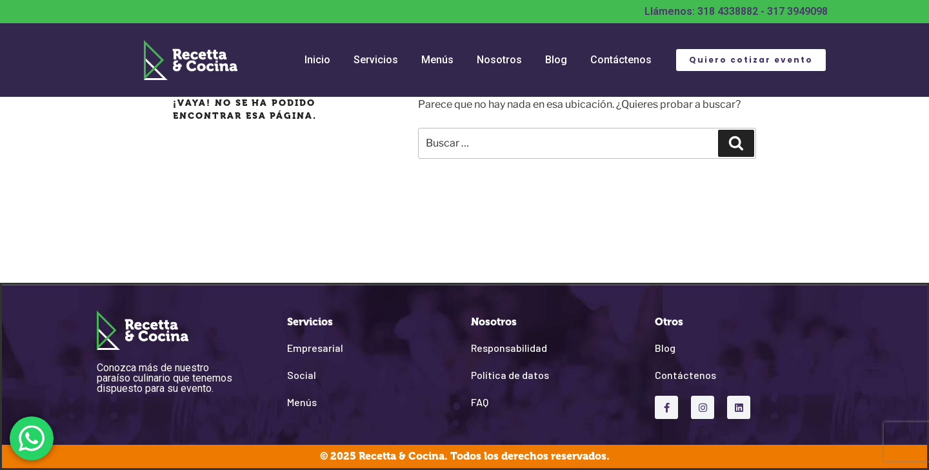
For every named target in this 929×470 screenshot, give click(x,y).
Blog (556, 60)
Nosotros (499, 60)
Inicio (317, 60)
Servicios (376, 60)
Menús (437, 60)
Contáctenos (621, 60)
